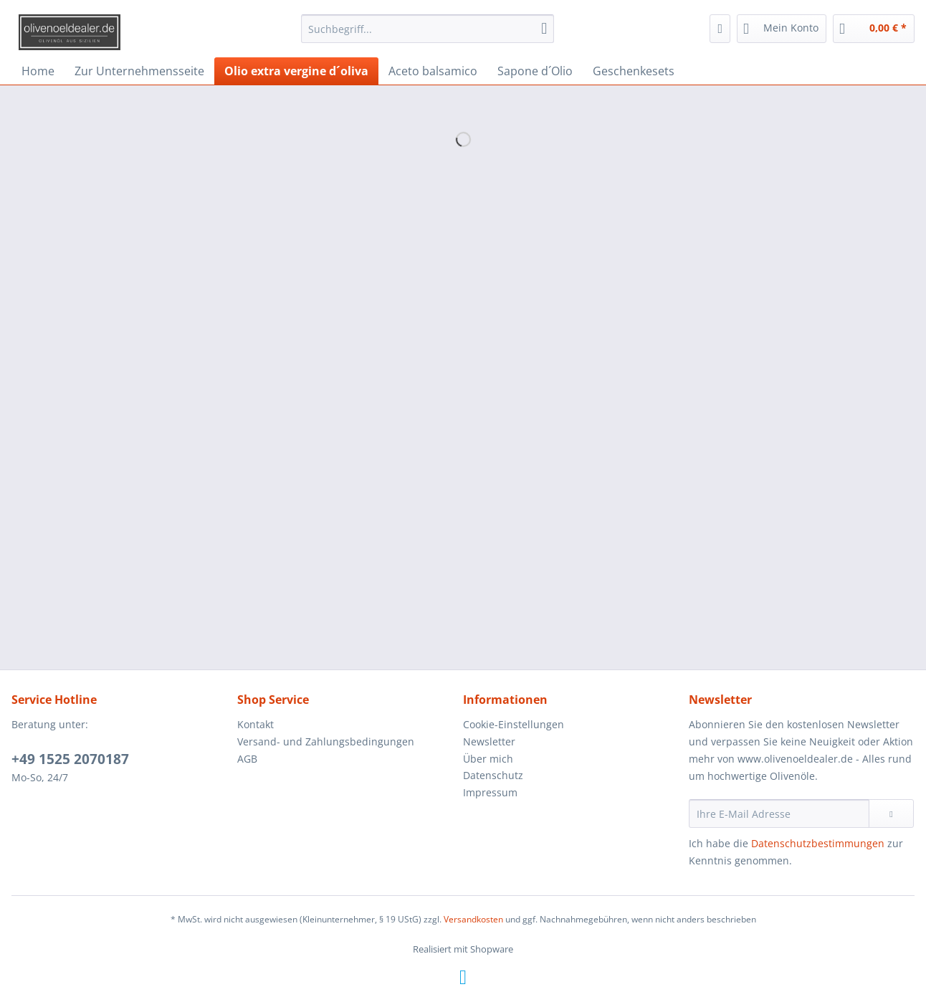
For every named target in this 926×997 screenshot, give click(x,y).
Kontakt (255, 724)
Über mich (488, 758)
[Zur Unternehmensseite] (139, 71)
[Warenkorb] (874, 28)
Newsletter (489, 741)
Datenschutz (493, 775)
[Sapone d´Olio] (535, 71)
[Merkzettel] (720, 28)
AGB (247, 758)
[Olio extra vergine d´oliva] (296, 71)
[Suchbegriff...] (427, 28)
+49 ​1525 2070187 (70, 759)
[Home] (38, 71)
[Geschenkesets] (633, 71)
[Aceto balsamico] (432, 71)
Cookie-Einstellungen (513, 724)
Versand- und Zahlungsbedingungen (325, 741)
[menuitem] (427, 35)
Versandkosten (473, 919)
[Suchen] (544, 28)
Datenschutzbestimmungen (817, 843)
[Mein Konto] (781, 28)
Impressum (490, 792)
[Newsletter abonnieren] (891, 813)
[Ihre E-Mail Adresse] (779, 813)
